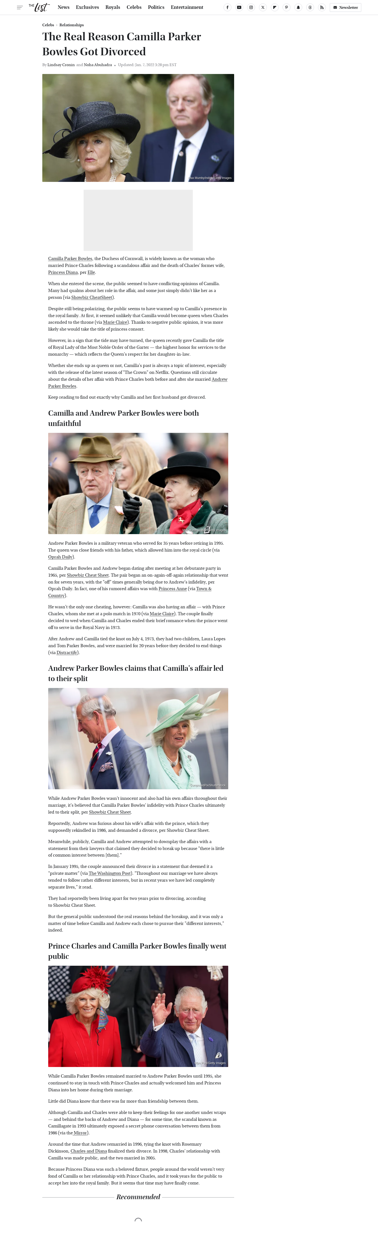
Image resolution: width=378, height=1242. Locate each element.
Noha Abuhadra (98, 64)
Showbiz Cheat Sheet (88, 575)
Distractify (67, 652)
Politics (156, 7)
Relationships (72, 25)
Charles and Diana (89, 1151)
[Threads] (310, 7)
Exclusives (87, 7)
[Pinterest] (286, 7)
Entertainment (187, 7)
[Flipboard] (275, 7)
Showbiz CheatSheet (91, 297)
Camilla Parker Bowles (70, 258)
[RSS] (322, 7)
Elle (91, 272)
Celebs (134, 7)
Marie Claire (115, 322)
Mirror (80, 1133)
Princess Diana (63, 272)
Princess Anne (173, 588)
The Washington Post (110, 873)
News (64, 7)
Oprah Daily (60, 557)
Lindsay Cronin (61, 64)
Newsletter (345, 7)
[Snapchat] (298, 7)
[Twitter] (263, 7)
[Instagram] (251, 7)
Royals (113, 7)
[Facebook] (227, 7)
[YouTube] (239, 7)
